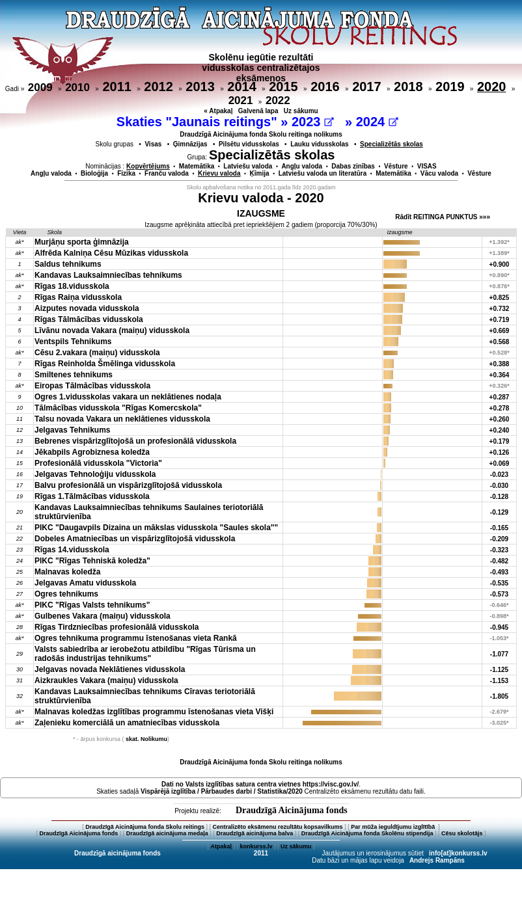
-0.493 (499, 572)
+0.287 (499, 397)
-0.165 (499, 527)
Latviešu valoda (247, 166)
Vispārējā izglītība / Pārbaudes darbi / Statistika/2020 (222, 791)
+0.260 (499, 419)
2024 (377, 121)
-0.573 (499, 594)
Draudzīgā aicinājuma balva (254, 833)
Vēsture (396, 166)
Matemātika (196, 166)
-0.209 (499, 539)
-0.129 (499, 512)
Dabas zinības (353, 166)
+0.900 (499, 264)
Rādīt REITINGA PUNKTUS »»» (442, 217)
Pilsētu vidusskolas (249, 144)
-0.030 (499, 485)
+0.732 (499, 308)
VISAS (427, 166)
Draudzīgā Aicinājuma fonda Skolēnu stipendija (367, 833)
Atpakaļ (221, 846)
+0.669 (499, 330)
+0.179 (499, 441)
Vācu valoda (439, 173)
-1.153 (499, 680)
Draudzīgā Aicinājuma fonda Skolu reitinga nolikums (261, 134)
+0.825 (499, 297)
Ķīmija (259, 173)
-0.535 (499, 583)
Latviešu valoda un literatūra (323, 173)
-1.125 (499, 669)
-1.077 (499, 654)
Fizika (126, 173)
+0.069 (499, 463)
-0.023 (499, 474)
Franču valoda (166, 173)
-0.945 (499, 627)
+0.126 (499, 452)
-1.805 (499, 696)
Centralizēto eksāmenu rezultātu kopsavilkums (278, 827)
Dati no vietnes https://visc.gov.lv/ (260, 784)
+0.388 (499, 364)
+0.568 (499, 341)
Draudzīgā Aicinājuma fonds (292, 810)
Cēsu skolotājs (462, 833)
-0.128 (499, 496)
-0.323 (499, 550)
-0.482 (499, 561)
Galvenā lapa (258, 110)
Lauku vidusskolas (319, 144)
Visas (152, 144)
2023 (313, 121)
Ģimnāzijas (190, 144)
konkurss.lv (256, 846)
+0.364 (499, 375)
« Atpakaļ (218, 110)
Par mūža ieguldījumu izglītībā (394, 827)
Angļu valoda (301, 166)
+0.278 (499, 408)
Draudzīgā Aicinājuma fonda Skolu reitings (144, 827)
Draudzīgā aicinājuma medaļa (167, 833)
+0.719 (499, 319)
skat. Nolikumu (146, 739)
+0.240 (499, 430)
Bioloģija (94, 173)
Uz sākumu (301, 110)
